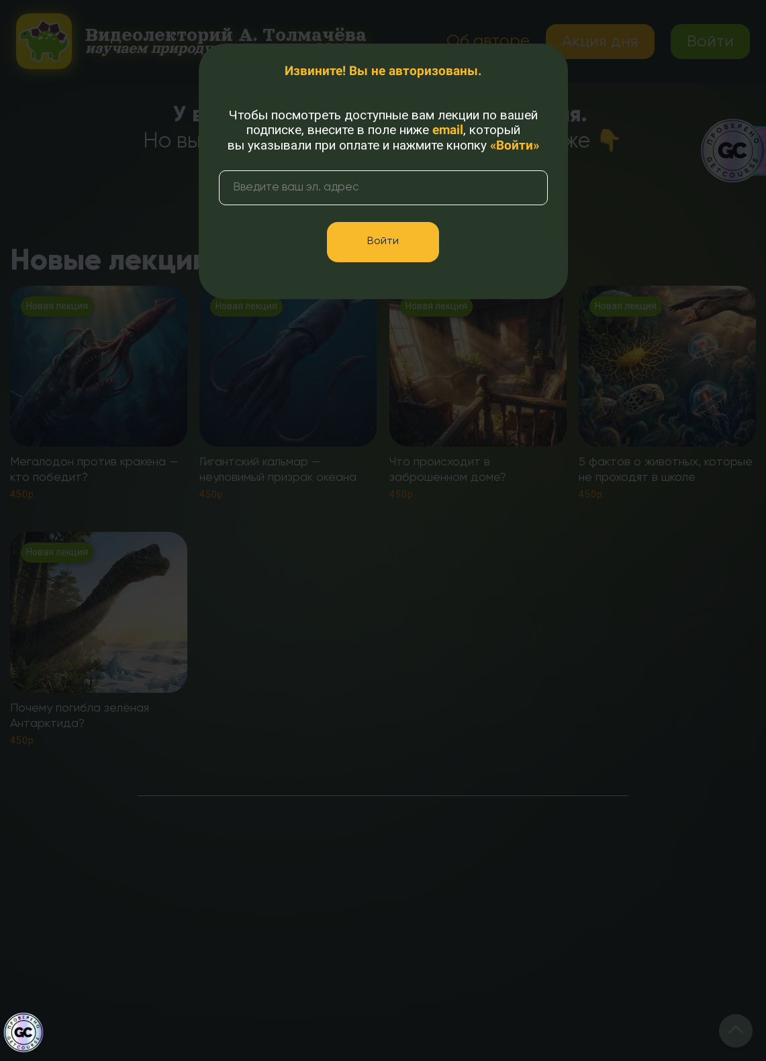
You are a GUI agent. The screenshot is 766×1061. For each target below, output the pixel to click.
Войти (383, 241)
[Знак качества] (23, 1033)
